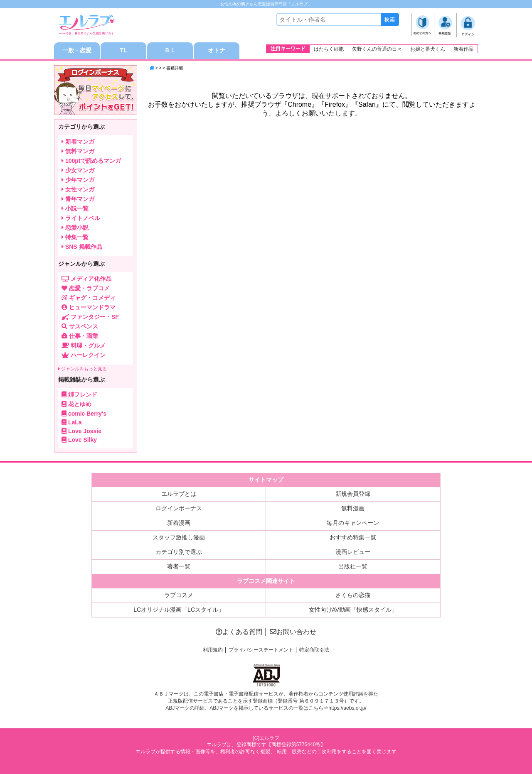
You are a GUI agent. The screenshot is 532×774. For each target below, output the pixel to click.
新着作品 (463, 49)
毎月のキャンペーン (353, 522)
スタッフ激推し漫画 (179, 537)
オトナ (216, 50)
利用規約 (213, 650)
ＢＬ (170, 50)
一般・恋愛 (76, 50)
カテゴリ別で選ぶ (178, 552)
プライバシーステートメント (261, 650)
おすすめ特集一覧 (353, 537)
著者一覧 (178, 566)
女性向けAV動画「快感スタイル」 (353, 609)
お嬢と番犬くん (427, 49)
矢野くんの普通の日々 (377, 49)
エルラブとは (178, 493)
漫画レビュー (352, 552)
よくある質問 (239, 631)
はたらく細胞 (329, 49)
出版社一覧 (352, 566)
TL (123, 50)
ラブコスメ (178, 595)
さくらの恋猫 (352, 595)
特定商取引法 (314, 650)
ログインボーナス (178, 508)
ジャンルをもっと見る (82, 368)
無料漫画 (353, 508)
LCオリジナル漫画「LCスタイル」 (178, 609)
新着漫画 (178, 522)
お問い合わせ (293, 631)
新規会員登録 (352, 493)
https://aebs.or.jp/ (347, 708)
